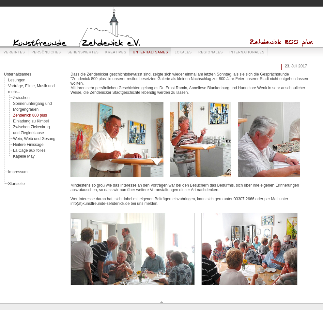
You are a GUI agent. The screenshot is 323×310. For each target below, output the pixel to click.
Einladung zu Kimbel (31, 121)
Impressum (17, 172)
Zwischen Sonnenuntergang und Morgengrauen (32, 103)
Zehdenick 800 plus (30, 115)
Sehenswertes (83, 52)
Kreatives (115, 52)
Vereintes (14, 52)
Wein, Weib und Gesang (34, 138)
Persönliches (46, 52)
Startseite (16, 183)
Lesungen (16, 80)
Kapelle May (24, 156)
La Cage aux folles (29, 150)
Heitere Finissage (28, 144)
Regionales (210, 52)
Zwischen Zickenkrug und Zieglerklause (31, 130)
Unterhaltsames (150, 52)
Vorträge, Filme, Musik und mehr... (31, 89)
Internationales (247, 52)
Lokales (183, 52)
